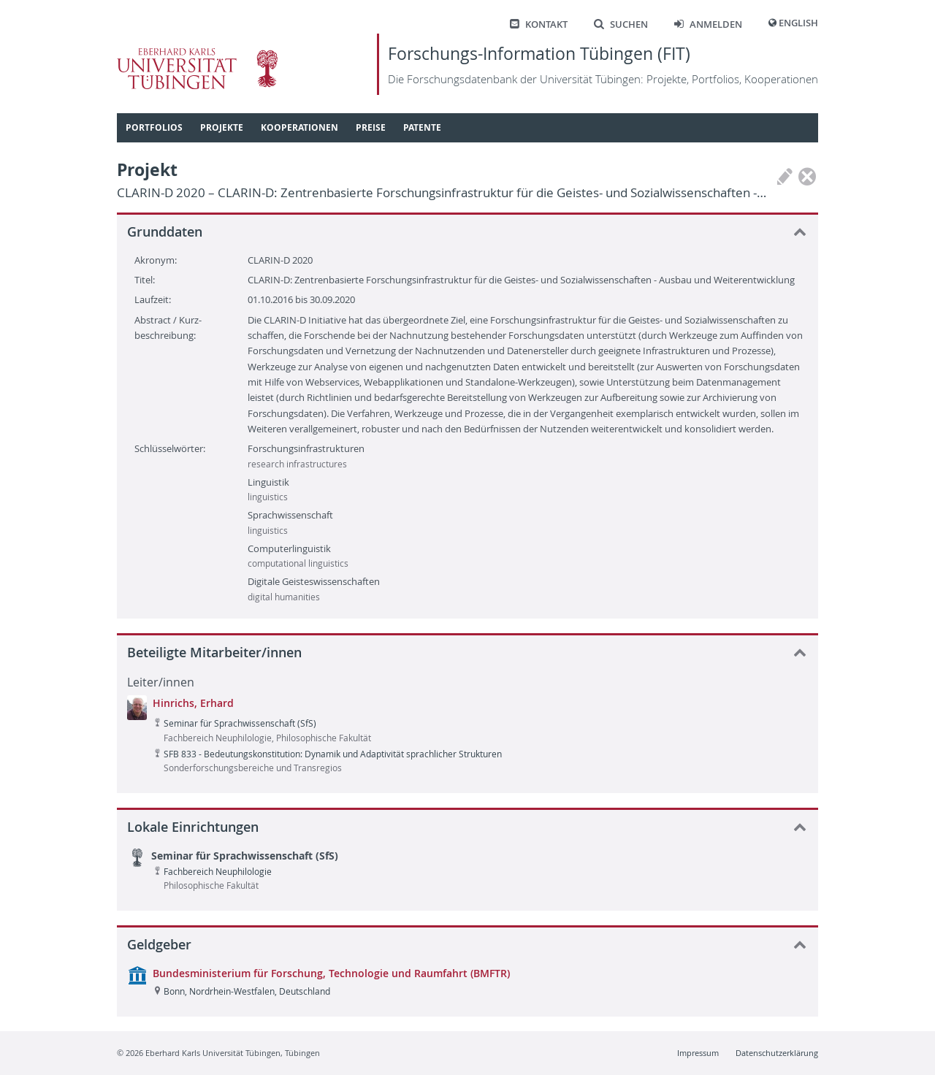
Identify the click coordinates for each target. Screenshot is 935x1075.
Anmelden (708, 24)
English (798, 23)
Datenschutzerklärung (777, 1052)
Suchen (621, 24)
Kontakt (539, 24)
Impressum (698, 1052)
